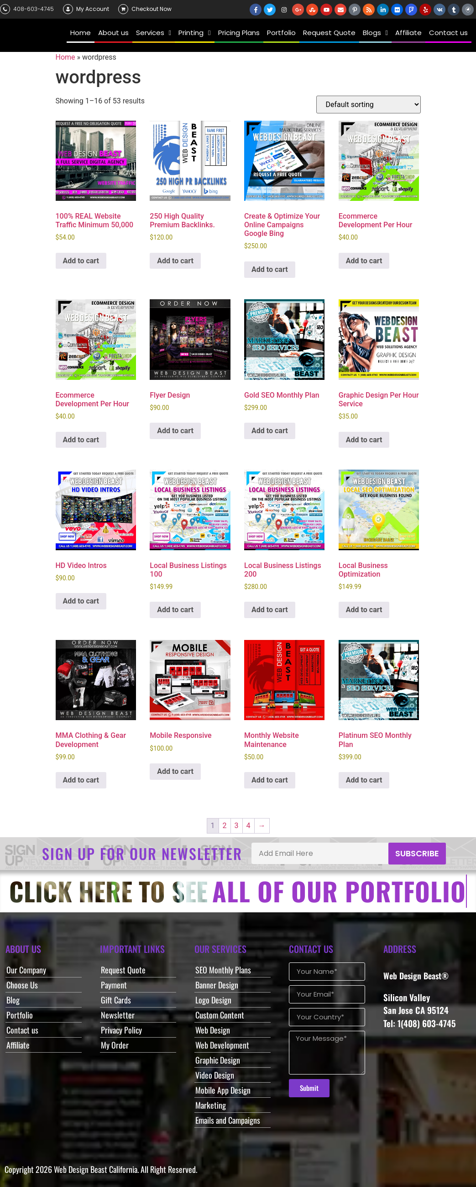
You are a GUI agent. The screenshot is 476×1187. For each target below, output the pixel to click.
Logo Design (213, 1000)
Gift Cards (116, 1000)
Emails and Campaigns (227, 1120)
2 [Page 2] (225, 825)
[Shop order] (368, 104)
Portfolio (19, 1015)
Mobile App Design (223, 1090)
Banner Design (216, 985)
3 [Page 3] (237, 825)
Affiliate (18, 1045)
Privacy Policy (121, 1030)
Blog (13, 1000)
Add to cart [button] (81, 260)
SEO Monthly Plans (223, 970)
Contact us (22, 1030)
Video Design (214, 1075)
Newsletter (118, 1015)
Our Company (26, 970)
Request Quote (123, 970)
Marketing (210, 1105)
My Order (115, 1045)
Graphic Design (217, 1060)
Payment (114, 985)
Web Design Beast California (95, 1169)
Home (65, 57)
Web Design (212, 1030)
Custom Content (219, 1015)
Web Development (222, 1045)
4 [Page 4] (248, 825)
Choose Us (22, 985)
